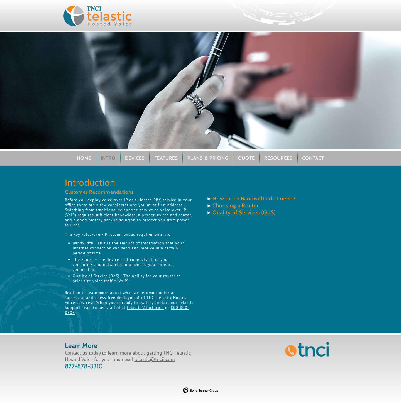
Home (84, 158)
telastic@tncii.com (145, 307)
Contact (313, 158)
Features (166, 158)
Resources (278, 158)
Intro (108, 158)
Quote (246, 158)
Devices (135, 158)
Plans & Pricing (207, 158)
